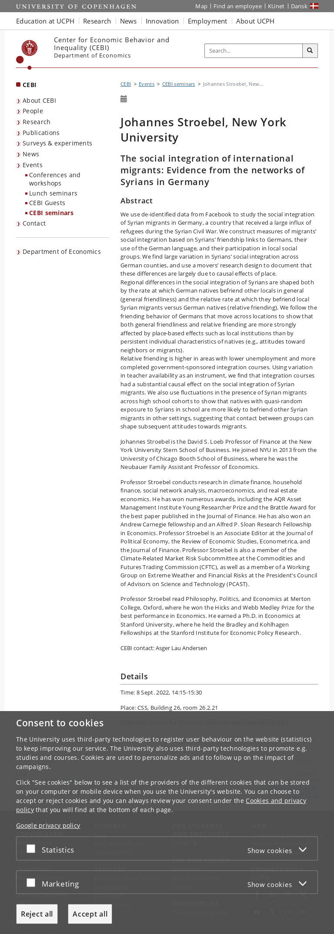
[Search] (310, 51)
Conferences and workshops (55, 179)
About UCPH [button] (255, 21)
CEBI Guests (47, 203)
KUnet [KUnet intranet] (276, 6)
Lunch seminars (53, 193)
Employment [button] (207, 21)
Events (33, 165)
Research (36, 122)
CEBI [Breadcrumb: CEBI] (125, 84)
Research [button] (97, 21)
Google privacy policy (48, 825)
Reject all (37, 914)
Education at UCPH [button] (45, 21)
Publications (41, 132)
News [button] (128, 21)
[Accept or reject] (33, 848)
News (31, 154)
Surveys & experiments (57, 143)
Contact (34, 223)
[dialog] (167, 822)
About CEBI (39, 100)
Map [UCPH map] (201, 6)
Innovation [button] (162, 21)
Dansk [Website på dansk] (299, 6)
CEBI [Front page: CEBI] (30, 85)
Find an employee (238, 6)
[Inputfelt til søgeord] (253, 51)
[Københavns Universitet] (27, 55)
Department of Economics (62, 251)
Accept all (90, 914)
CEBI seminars (51, 213)
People (33, 111)
